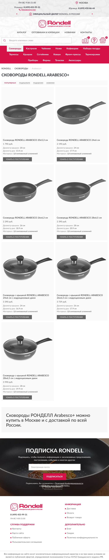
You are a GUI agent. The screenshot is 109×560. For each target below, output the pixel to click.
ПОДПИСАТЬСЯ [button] (54, 477)
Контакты (86, 33)
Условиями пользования (51, 486)
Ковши (57, 54)
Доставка (71, 509)
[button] (27, 9)
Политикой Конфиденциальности (69, 483)
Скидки (70, 533)
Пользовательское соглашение (27, 542)
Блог (69, 529)
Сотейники (43, 54)
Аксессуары (75, 60)
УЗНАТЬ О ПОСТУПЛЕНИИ (17, 159)
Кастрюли (31, 48)
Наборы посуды (91, 48)
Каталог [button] (22, 33)
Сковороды (15, 48)
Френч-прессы (73, 54)
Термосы (13, 54)
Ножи (58, 48)
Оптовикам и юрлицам (45, 33)
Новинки (70, 33)
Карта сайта (18, 533)
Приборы (33, 60)
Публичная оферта (21, 538)
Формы (46, 60)
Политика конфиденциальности (82, 538)
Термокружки (92, 54)
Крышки (27, 54)
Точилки (59, 60)
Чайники (46, 48)
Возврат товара (74, 518)
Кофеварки (72, 48)
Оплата (70, 513)
